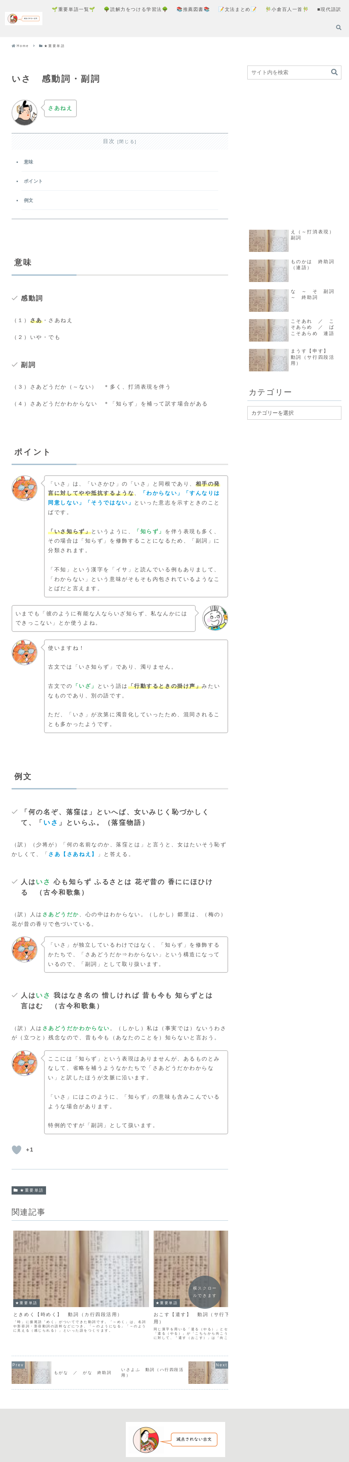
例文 (29, 203)
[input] (294, 72)
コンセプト (115, 1434)
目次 (109, 141)
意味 (29, 162)
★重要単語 (29, 1194)
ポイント (34, 183)
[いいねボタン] (17, 1154)
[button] (334, 72)
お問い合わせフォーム (220, 1434)
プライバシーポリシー (161, 1434)
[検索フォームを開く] (338, 27)
